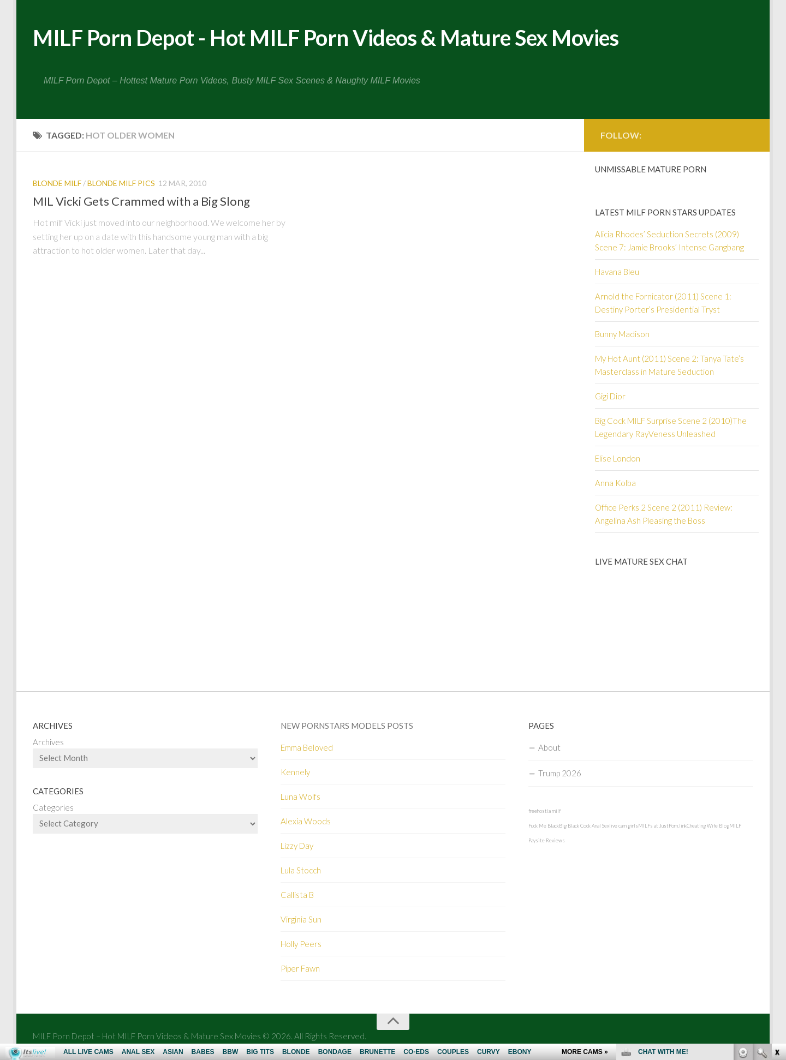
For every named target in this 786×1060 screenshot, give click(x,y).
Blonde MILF (57, 184)
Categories (53, 808)
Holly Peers (301, 945)
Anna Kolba (615, 484)
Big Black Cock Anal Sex (584, 827)
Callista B (297, 896)
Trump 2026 (559, 774)
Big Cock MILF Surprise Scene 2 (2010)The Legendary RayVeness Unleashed (671, 428)
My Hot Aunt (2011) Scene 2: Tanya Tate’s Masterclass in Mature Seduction (669, 366)
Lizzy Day (297, 847)
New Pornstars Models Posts (347, 727)
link (776, 889)
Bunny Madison (622, 335)
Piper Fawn (300, 969)
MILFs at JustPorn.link (662, 827)
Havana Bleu (617, 273)
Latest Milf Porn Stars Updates (665, 213)
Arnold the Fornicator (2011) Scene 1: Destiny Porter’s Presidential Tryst (663, 303)
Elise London (617, 459)
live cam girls (623, 827)
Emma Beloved (307, 748)
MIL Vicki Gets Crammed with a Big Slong (141, 202)
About (549, 748)
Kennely (295, 773)
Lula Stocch (301, 871)
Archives (48, 743)
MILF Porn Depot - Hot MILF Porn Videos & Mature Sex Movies (345, 38)
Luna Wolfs (300, 798)
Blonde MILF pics (121, 184)
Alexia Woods (306, 822)
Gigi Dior (610, 397)
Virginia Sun (301, 920)
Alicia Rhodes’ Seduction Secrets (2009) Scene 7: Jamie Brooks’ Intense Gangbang (669, 241)
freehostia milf (544, 812)
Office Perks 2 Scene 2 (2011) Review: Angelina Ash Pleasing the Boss (664, 515)
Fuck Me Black (543, 827)
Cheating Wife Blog (708, 827)
